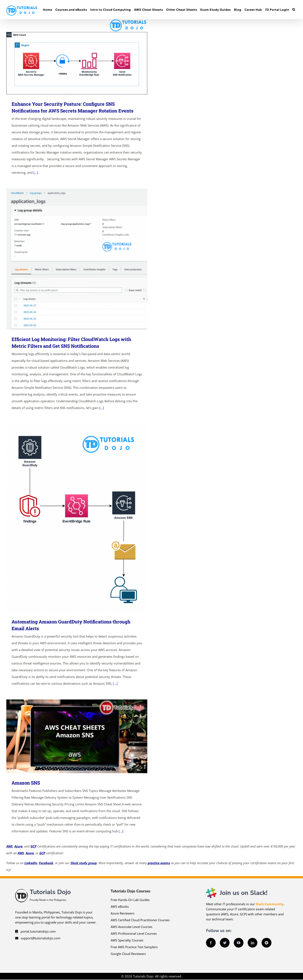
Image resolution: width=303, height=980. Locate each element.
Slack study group (83, 863)
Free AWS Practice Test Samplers (134, 947)
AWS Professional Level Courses (134, 933)
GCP (33, 846)
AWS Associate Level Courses (131, 927)
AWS (9, 846)
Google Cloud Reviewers (128, 954)
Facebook (46, 863)
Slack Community (270, 904)
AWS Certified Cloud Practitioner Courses (140, 920)
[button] (294, 9)
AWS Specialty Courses (127, 940)
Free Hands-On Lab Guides (130, 900)
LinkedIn (30, 863)
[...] (35, 172)
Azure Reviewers (122, 913)
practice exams (159, 863)
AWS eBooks (120, 906)
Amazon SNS (26, 783)
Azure (18, 846)
